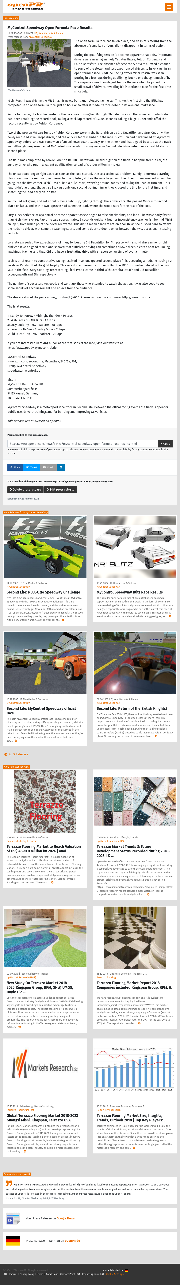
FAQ (5, 1274)
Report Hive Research (109, 1109)
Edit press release (61, 489)
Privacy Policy (27, 1274)
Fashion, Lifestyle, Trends (124, 837)
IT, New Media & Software (49, 33)
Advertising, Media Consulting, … (38, 1106)
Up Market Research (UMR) (111, 841)
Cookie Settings (115, 1274)
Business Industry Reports (21, 841)
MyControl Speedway (40, 36)
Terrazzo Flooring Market (20, 1109)
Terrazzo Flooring (106, 977)
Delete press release (25, 489)
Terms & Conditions (47, 1274)
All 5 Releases (15, 754)
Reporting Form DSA (93, 1274)
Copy (165, 444)
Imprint (13, 1274)
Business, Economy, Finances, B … (128, 973)
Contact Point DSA (70, 1274)
